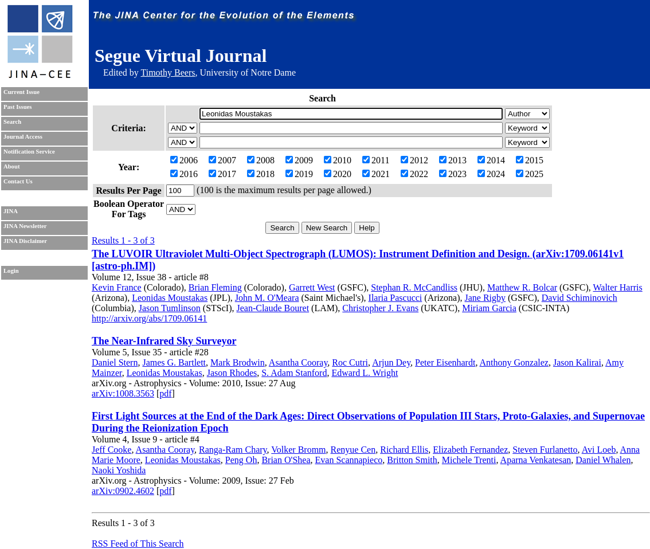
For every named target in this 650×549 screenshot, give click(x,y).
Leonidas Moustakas (169, 298)
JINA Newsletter (24, 226)
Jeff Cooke (111, 449)
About (11, 166)
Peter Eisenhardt (445, 362)
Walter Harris (618, 287)
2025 (529, 174)
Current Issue (21, 92)
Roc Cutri (350, 362)
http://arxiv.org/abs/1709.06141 (149, 318)
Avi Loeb (599, 449)
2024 (491, 174)
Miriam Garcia (489, 308)
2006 (184, 160)
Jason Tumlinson (170, 308)
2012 (414, 160)
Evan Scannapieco (349, 460)
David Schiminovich (579, 298)
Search (12, 122)
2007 (222, 160)
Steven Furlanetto (544, 449)
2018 (261, 174)
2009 (299, 160)
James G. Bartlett (174, 362)
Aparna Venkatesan (535, 460)
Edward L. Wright (364, 373)
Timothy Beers (167, 72)
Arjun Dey (391, 362)
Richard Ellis (404, 449)
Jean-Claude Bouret (272, 308)
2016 (184, 174)
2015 (529, 160)
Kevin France (117, 287)
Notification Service (29, 151)
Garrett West (312, 287)
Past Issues (17, 107)
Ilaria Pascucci (395, 298)
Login (11, 271)
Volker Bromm (298, 449)
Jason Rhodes (232, 373)
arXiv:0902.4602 (123, 491)
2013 (453, 160)
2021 (376, 174)
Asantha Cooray (298, 362)
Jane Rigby (485, 298)
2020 (337, 174)
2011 (375, 160)
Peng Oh (241, 460)
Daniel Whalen (603, 460)
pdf (165, 393)
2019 (299, 174)
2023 (453, 174)
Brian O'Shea (285, 460)
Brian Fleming (215, 287)
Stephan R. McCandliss (414, 287)
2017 (222, 174)
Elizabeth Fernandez (470, 449)
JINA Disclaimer (25, 241)
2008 (261, 160)
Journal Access (22, 137)
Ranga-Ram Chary (233, 449)
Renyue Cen (353, 449)
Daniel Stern (115, 362)
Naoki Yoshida (119, 470)
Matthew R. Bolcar (522, 287)
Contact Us (18, 181)
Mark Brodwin (237, 362)
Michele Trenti (469, 460)
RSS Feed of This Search (138, 543)
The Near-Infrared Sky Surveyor (164, 341)
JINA (10, 211)
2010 (337, 160)
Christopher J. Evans (380, 308)
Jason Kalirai (577, 362)
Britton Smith (412, 460)
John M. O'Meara (267, 298)
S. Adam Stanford (294, 373)
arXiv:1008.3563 (123, 393)
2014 (491, 160)
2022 (414, 174)
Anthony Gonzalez (514, 362)
